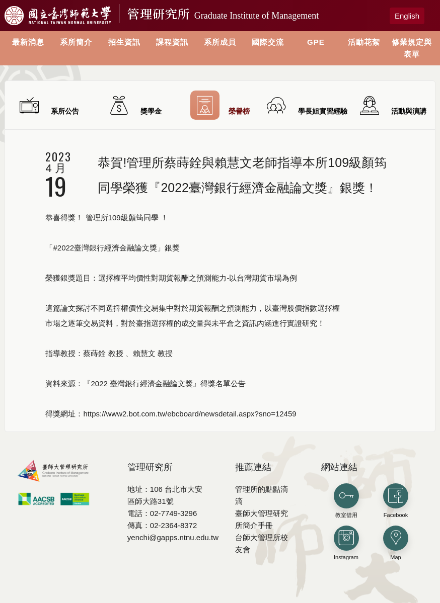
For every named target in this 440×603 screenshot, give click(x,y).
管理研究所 (223, 13)
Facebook (395, 500)
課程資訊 (172, 42)
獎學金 (134, 105)
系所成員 (220, 42)
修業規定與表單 (412, 48)
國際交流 (268, 42)
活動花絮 (364, 42)
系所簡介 (76, 42)
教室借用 (346, 500)
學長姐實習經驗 (305, 105)
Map (395, 543)
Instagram (346, 543)
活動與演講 (391, 105)
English (407, 16)
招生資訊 (124, 42)
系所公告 (48, 105)
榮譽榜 (220, 105)
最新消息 (28, 42)
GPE (316, 42)
